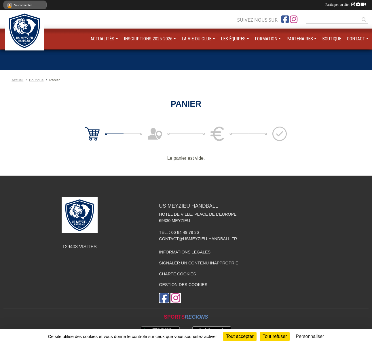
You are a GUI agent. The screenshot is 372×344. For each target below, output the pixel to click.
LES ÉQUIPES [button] (233, 39)
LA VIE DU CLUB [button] (197, 39)
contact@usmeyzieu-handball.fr (198, 238)
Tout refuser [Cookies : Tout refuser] (275, 336)
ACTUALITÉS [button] (102, 39)
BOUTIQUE (331, 39)
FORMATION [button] (266, 39)
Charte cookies (177, 274)
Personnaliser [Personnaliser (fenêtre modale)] (310, 336)
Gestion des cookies (183, 284)
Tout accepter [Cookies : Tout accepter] (240, 336)
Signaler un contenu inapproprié (198, 263)
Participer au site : (345, 5)
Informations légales (184, 252)
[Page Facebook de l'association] (285, 19)
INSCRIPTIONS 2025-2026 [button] (148, 39)
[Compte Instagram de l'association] (293, 19)
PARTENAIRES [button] (299, 39)
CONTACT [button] (356, 39)
